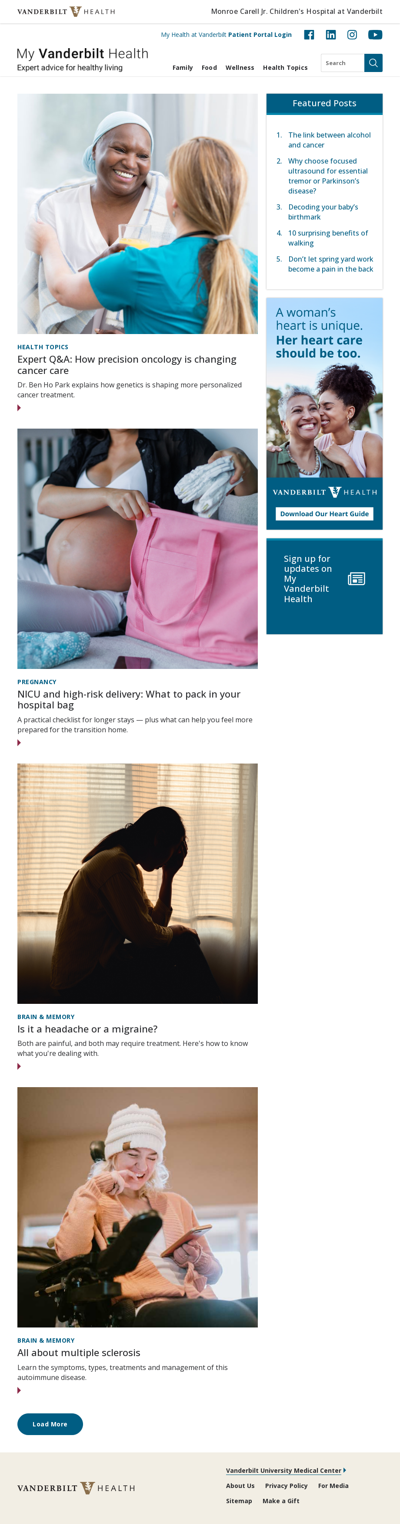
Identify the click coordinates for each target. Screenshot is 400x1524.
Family (183, 67)
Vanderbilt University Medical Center (283, 1470)
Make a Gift (281, 1501)
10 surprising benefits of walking (328, 238)
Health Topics (285, 67)
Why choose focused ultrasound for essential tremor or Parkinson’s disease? (328, 176)
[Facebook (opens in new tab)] (309, 34)
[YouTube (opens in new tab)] (375, 34)
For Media (333, 1485)
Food (209, 67)
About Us (240, 1485)
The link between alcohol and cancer (329, 140)
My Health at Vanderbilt (226, 34)
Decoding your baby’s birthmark (323, 212)
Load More (50, 1424)
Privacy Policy (286, 1485)
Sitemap (239, 1501)
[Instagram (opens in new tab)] (352, 34)
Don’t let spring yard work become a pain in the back (330, 264)
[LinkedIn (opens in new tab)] (331, 34)
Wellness (240, 67)
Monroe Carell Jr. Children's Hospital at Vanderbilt (297, 11)
